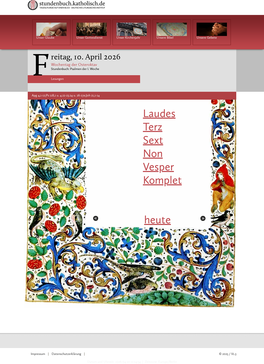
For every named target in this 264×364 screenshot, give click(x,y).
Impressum (38, 354)
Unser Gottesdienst (89, 37)
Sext (153, 141)
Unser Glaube (45, 37)
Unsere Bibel (165, 37)
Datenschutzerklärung (66, 354)
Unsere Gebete (207, 37)
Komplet (162, 181)
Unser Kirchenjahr (128, 37)
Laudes (159, 114)
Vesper (158, 167)
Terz (152, 127)
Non (153, 154)
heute (157, 220)
